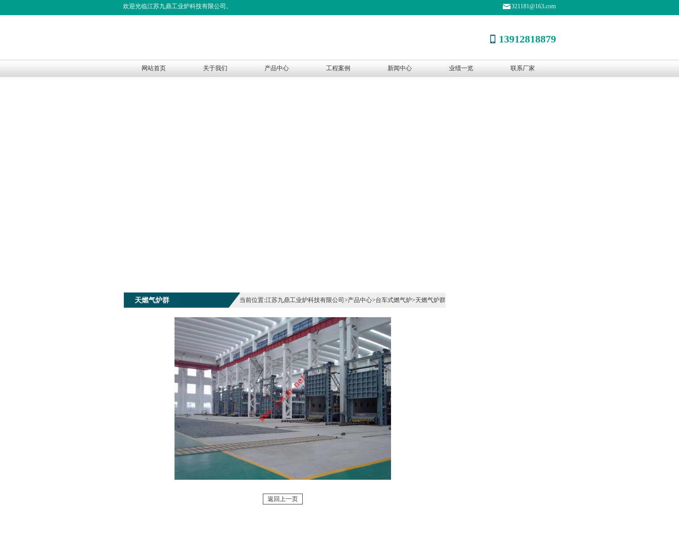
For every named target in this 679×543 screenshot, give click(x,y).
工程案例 (338, 68)
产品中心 (277, 68)
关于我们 (215, 68)
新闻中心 (400, 68)
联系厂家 (523, 68)
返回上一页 (283, 499)
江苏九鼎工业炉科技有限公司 (304, 300)
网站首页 (154, 68)
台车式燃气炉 (393, 300)
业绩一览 (461, 68)
